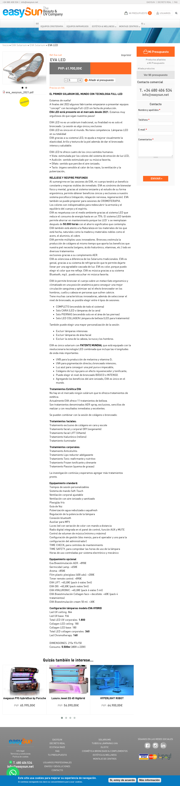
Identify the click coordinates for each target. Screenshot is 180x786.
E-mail (142, 129)
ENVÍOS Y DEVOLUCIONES (57, 766)
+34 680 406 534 (10, 2)
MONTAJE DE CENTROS (104, 758)
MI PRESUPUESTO (138, 13)
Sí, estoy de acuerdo (122, 780)
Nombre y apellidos (149, 109)
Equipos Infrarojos (77, 26)
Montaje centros (129, 26)
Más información (149, 780)
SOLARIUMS (105, 739)
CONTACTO (57, 770)
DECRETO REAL (57, 743)
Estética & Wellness (103, 26)
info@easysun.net (29, 2)
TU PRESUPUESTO (57, 754)
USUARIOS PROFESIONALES (57, 762)
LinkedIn (163, 745)
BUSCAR (175, 13)
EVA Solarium (19, 45)
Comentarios (146, 139)
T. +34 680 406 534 (156, 90)
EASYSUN (57, 739)
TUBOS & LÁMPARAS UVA (105, 743)
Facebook (147, 745)
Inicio (6, 45)
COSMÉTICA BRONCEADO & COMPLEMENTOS (105, 751)
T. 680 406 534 (22, 762)
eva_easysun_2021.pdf (20, 92)
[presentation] (156, 165)
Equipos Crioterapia (52, 26)
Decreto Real (164, 2)
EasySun (151, 2)
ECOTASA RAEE (57, 747)
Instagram (155, 745)
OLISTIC (105, 747)
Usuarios (165, 13)
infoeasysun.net (155, 95)
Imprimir (126, 55)
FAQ (175, 2)
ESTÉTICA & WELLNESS (105, 754)
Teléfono (144, 119)
